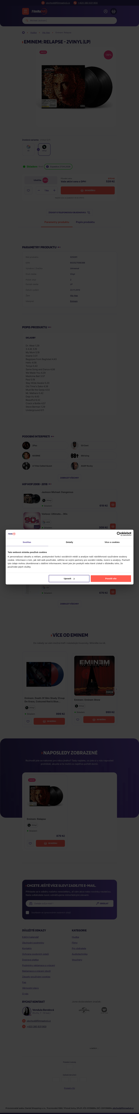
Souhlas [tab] (27, 542)
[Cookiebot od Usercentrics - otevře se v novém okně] (118, 534)
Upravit (69, 578)
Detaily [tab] (69, 542)
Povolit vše (110, 578)
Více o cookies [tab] (112, 542)
